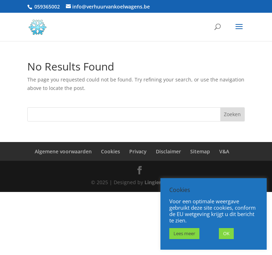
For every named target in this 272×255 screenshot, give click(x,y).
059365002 (47, 6)
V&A (224, 151)
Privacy (138, 151)
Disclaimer (168, 151)
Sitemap (200, 151)
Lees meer (184, 233)
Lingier (152, 182)
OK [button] (226, 233)
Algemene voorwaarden (63, 151)
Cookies (110, 151)
